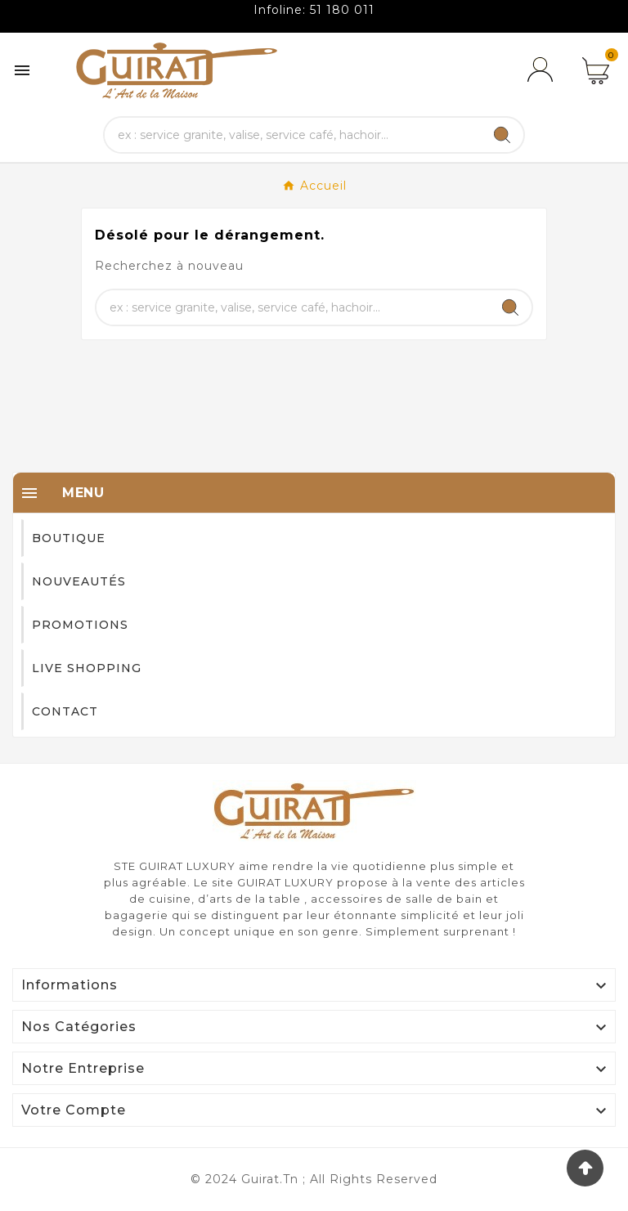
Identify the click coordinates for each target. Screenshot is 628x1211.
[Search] (502, 135)
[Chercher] (293, 135)
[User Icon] (543, 70)
